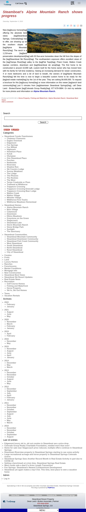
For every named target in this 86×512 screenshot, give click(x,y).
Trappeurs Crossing (16, 187)
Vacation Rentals (12, 296)
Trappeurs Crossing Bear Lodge (21, 191)
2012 (6, 387)
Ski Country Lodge (15, 169)
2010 (6, 426)
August (10, 312)
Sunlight (11, 229)
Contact (27, 495)
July (9, 393)
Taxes (7, 293)
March (9, 324)
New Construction (12, 273)
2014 (6, 361)
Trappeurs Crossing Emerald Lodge (23, 189)
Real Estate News (12, 279)
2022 (6, 302)
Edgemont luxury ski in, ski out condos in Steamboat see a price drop (36, 443)
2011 (6, 403)
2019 (6, 331)
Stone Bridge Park (15, 227)
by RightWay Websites (43, 508)
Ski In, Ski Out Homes (17, 290)
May (9, 316)
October (10, 377)
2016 (6, 339)
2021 (6, 310)
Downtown (12, 214)
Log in (7, 479)
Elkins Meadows (14, 216)
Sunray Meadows (15, 171)
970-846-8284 (43, 503)
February (11, 304)
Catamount (12, 212)
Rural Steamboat (14, 250)
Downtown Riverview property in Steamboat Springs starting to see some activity (41, 452)
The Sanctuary (13, 231)
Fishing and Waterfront (39, 98)
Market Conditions (12, 268)
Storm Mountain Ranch (17, 225)
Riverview (11, 165)
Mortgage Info (10, 271)
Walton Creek (13, 193)
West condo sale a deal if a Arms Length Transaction (28, 465)
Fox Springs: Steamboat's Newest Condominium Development (33, 468)
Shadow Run (13, 167)
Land (6, 260)
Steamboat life (52, 495)
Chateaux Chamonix (16, 138)
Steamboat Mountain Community (22, 237)
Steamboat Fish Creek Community (22, 241)
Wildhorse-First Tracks (17, 200)
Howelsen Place (14, 152)
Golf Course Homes (16, 284)
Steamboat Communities (15, 235)
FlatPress (51, 488)
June (9, 314)
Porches (10, 160)
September (12, 391)
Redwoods (12, 163)
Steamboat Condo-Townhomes (18, 136)
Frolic (7, 257)
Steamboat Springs (68, 495)
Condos (8, 255)
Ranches (8, 264)
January (10, 307)
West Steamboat (14, 243)
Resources (38, 495)
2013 (6, 370)
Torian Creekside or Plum (18, 182)
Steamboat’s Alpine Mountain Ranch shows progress (42, 14)
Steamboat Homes (12, 205)
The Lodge (12, 173)
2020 (6, 319)
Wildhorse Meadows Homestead (21, 202)
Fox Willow (12, 147)
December (11, 341)
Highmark (11, 149)
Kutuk (9, 154)
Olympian (11, 156)
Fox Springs (12, 145)
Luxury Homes (11, 262)
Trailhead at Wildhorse (17, 184)
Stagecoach (12, 220)
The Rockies (12, 178)
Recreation (9, 282)
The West (11, 180)
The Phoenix (12, 176)
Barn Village (12, 209)
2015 (6, 346)
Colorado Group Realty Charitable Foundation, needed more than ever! (37, 446)
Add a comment (7, 102)
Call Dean (21, 3)
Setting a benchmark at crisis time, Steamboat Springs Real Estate (35, 463)
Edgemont (11, 143)
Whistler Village (14, 198)
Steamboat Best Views (14, 275)
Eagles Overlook (14, 141)
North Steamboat (14, 248)
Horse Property (24, 98)
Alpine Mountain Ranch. (44, 91)
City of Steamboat (15, 252)
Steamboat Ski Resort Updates (18, 277)
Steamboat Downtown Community (22, 239)
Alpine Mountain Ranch (57, 98)
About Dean (15, 495)
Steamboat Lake (14, 223)
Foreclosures (10, 266)
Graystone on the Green (18, 218)
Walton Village (13, 195)
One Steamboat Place (17, 158)
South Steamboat (15, 246)
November (11, 322)
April (9, 334)
